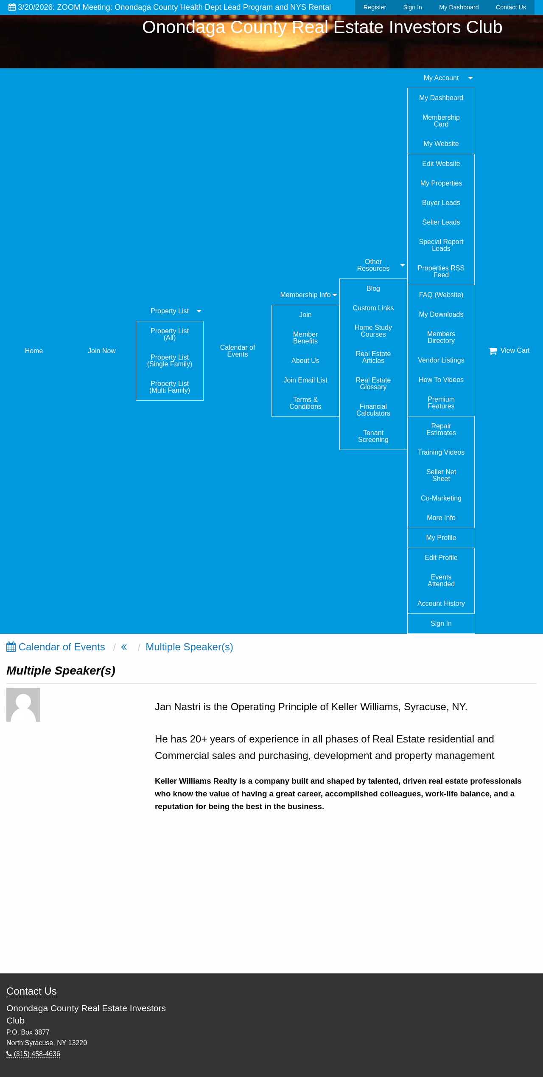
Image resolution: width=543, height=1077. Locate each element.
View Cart (509, 350)
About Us (305, 360)
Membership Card (441, 121)
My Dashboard (459, 7)
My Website (441, 143)
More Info (441, 517)
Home (34, 350)
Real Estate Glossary (373, 384)
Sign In (412, 7)
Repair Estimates (441, 429)
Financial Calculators (373, 410)
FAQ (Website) (441, 294)
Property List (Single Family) (170, 361)
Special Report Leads (441, 245)
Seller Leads (441, 222)
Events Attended (441, 581)
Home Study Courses (373, 331)
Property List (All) (170, 334)
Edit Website (441, 163)
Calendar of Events (237, 351)
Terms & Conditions (305, 403)
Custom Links (373, 308)
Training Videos (441, 452)
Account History (441, 603)
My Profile (441, 537)
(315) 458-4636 (33, 1053)
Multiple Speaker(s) (189, 646)
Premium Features (441, 403)
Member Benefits (305, 338)
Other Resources (373, 265)
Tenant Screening (373, 436)
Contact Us (511, 7)
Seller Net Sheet (441, 475)
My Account (441, 78)
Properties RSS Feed (441, 271)
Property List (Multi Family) (169, 387)
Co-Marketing (441, 498)
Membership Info (305, 294)
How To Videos (441, 379)
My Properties (441, 183)
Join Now (102, 350)
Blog (373, 288)
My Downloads (441, 314)
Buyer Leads (441, 202)
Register (375, 7)
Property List (170, 311)
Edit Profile (441, 557)
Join (305, 314)
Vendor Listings (441, 360)
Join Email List (305, 380)
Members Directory (441, 337)
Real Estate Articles (373, 357)
